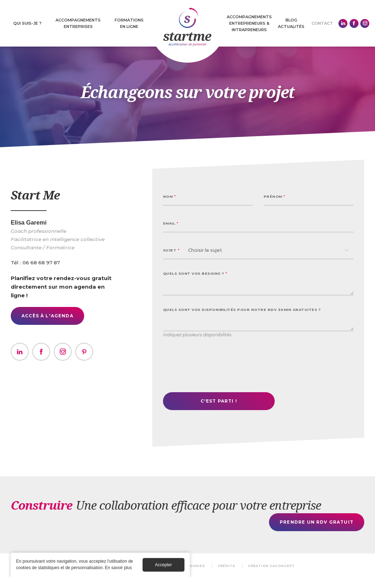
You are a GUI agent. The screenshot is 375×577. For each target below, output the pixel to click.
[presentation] (217, 367)
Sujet (171, 250)
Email (170, 223)
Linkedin (343, 23)
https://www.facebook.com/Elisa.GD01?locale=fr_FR (41, 352)
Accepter (163, 564)
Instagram (365, 23)
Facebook (354, 23)
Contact (322, 23)
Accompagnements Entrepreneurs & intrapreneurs (249, 23)
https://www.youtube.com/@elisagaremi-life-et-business (84, 352)
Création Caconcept (271, 566)
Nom (169, 196)
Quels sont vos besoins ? (195, 273)
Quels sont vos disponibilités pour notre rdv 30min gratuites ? (242, 310)
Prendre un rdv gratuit (317, 522)
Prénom (274, 196)
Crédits (227, 566)
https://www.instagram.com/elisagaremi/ (63, 352)
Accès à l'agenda (47, 315)
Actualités (291, 26)
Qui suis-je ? (27, 23)
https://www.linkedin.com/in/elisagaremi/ (20, 352)
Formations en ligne (129, 23)
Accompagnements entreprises (78, 23)
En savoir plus (118, 567)
